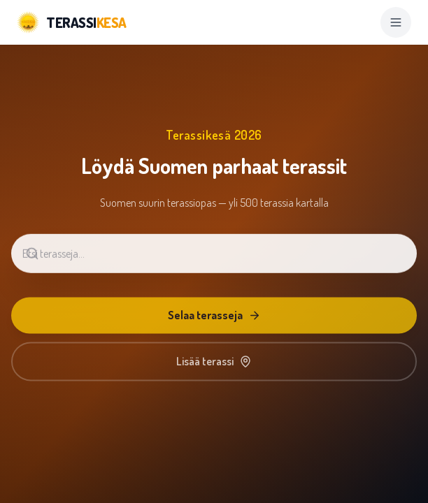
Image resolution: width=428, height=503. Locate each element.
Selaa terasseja (214, 318)
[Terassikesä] (72, 22)
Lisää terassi (214, 364)
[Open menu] (395, 22)
